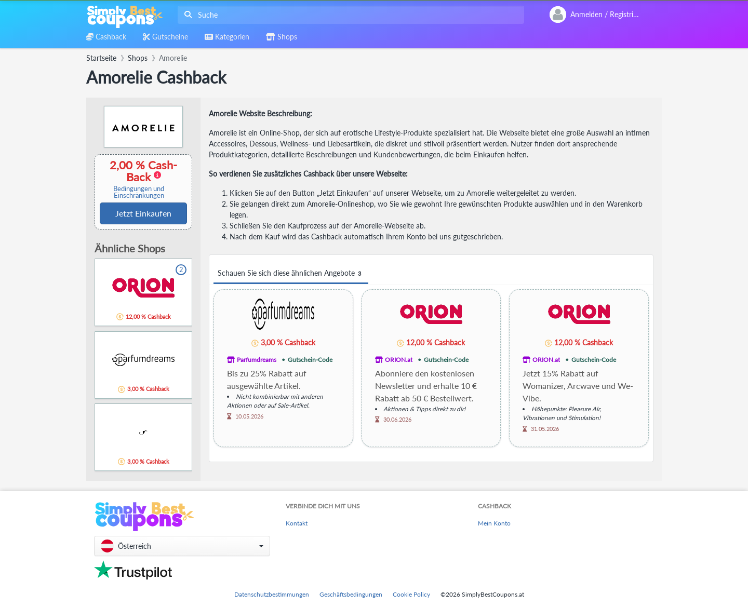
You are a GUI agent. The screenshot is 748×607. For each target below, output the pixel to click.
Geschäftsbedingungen (350, 594)
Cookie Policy (411, 594)
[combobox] (349, 14)
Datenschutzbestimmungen (271, 594)
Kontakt (297, 523)
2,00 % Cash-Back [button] (139, 178)
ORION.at (398, 359)
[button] (182, 546)
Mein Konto (494, 523)
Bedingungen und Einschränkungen (138, 192)
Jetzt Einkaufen (143, 213)
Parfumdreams (256, 359)
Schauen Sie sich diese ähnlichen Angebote (291, 273)
